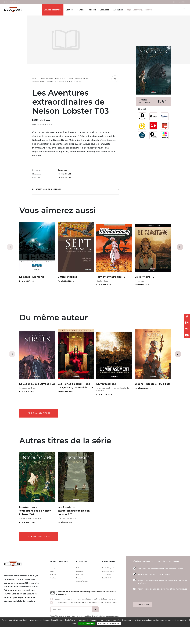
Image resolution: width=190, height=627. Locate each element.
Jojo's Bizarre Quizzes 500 (139, 10)
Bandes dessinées (52, 10)
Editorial (79, 571)
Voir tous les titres (39, 413)
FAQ (51, 571)
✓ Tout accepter (86, 623)
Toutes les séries (60, 78)
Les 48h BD (106, 578)
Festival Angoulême (109, 568)
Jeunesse (104, 10)
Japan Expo (106, 574)
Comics (69, 10)
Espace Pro (180, 2)
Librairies (79, 574)
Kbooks (92, 10)
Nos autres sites (13, 2)
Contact (53, 578)
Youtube (187, 335)
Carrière (53, 574)
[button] (180, 247)
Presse (78, 578)
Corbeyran (62, 170)
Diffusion (79, 568)
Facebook (187, 317)
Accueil (34, 78)
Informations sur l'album (75, 189)
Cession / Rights (82, 581)
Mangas (80, 10)
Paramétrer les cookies (108, 623)
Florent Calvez (64, 174)
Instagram (187, 323)
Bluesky (187, 329)
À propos (53, 568)
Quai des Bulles (107, 571)
